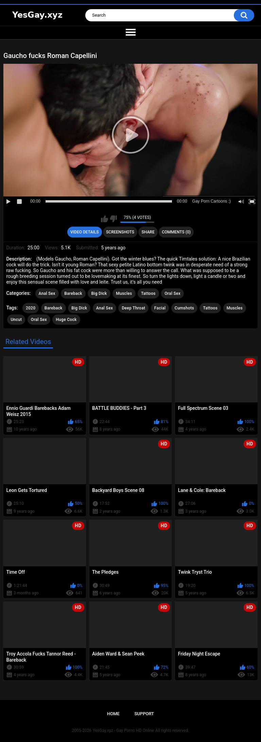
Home (113, 713)
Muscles (124, 293)
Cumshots (184, 308)
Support (144, 713)
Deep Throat (133, 308)
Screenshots (120, 232)
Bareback (73, 293)
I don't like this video (113, 218)
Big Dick (99, 293)
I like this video (104, 218)
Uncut (16, 319)
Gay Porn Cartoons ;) (211, 201)
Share (148, 232)
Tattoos (148, 293)
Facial (160, 308)
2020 (30, 308)
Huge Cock (66, 319)
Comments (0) (176, 232)
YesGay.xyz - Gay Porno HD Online (123, 730)
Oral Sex (172, 293)
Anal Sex (47, 293)
